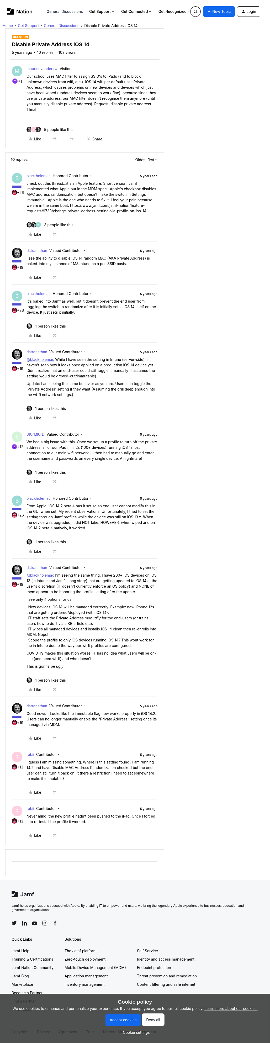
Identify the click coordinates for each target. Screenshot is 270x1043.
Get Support (102, 11)
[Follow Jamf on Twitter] (14, 923)
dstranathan (37, 250)
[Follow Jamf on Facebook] (55, 923)
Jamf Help (20, 951)
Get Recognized (174, 11)
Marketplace (22, 984)
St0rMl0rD (35, 434)
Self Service (147, 951)
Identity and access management (165, 959)
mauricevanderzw (42, 68)
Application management (86, 976)
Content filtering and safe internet (166, 984)
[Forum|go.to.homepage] (20, 11)
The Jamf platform (81, 951)
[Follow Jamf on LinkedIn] (24, 923)
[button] (219, 11)
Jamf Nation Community (33, 967)
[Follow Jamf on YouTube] (34, 923)
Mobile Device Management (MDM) (95, 967)
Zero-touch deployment (85, 959)
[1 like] (46, 326)
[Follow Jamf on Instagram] (44, 923)
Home (8, 25)
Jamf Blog (20, 976)
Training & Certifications (32, 959)
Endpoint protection (154, 967)
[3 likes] (50, 225)
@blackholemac (40, 359)
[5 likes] (50, 129)
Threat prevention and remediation (167, 976)
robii (30, 754)
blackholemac (39, 175)
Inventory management (84, 984)
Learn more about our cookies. (231, 1008)
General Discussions (65, 11)
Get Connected (136, 11)
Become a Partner (27, 993)
